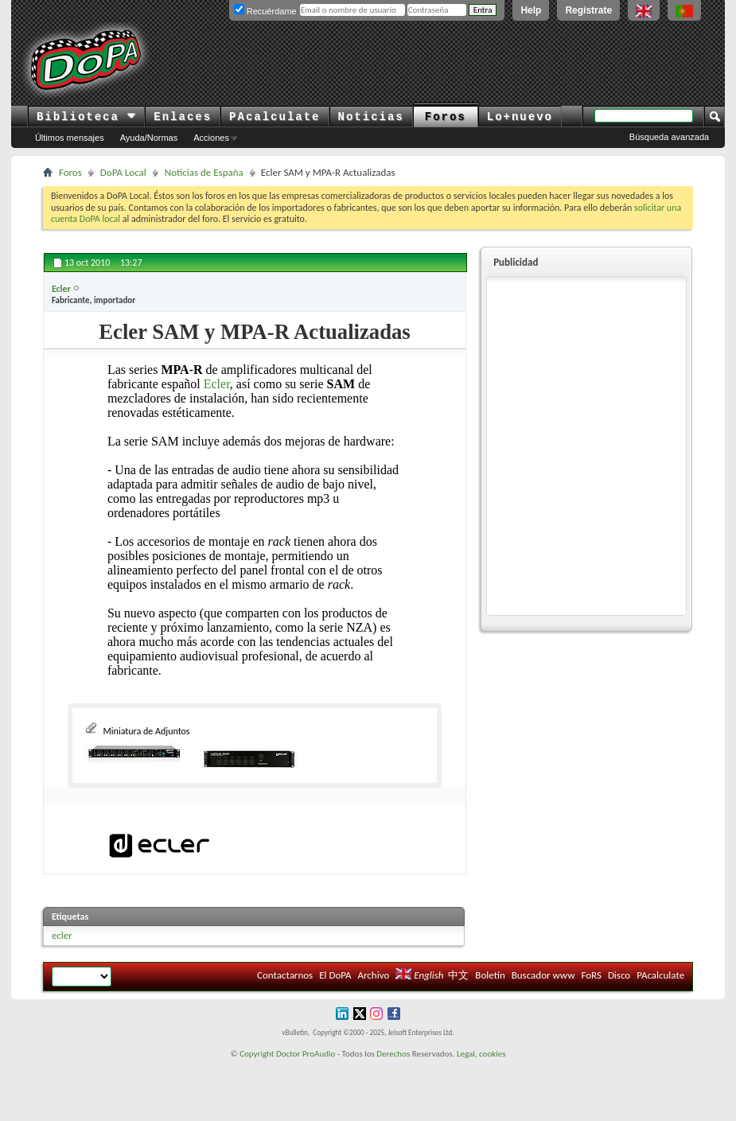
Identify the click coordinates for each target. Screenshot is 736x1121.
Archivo (374, 975)
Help (530, 10)
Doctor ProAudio (305, 1054)
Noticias (371, 117)
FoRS (591, 975)
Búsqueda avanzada (669, 137)
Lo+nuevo (520, 117)
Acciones (211, 137)
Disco (619, 975)
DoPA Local (123, 172)
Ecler (217, 384)
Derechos (393, 1054)
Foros (445, 117)
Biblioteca (86, 117)
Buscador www (543, 975)
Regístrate (588, 10)
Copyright (256, 1054)
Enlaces (183, 117)
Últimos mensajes (69, 137)
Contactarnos (285, 975)
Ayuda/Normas (149, 137)
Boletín (489, 975)
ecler (62, 935)
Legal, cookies (481, 1054)
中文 (458, 975)
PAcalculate (274, 117)
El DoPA (335, 975)
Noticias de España (204, 172)
